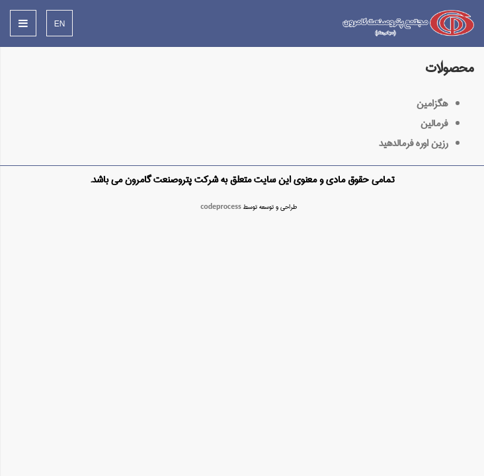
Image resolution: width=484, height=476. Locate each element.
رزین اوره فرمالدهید (413, 143)
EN (59, 23)
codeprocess (220, 207)
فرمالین (434, 123)
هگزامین (432, 103)
